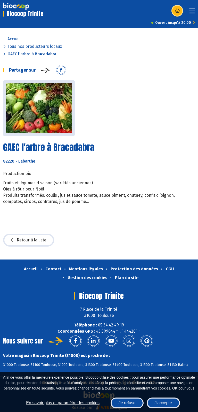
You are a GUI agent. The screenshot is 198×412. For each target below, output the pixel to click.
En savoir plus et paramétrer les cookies (63, 403)
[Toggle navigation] (192, 12)
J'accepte (163, 403)
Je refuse (127, 403)
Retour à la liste (28, 240)
